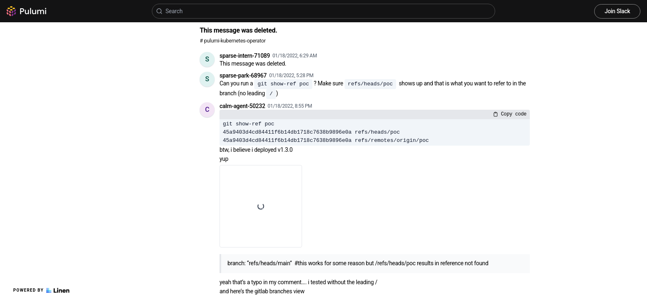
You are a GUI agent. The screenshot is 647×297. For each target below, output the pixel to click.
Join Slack (617, 11)
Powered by (41, 290)
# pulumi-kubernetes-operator (233, 41)
